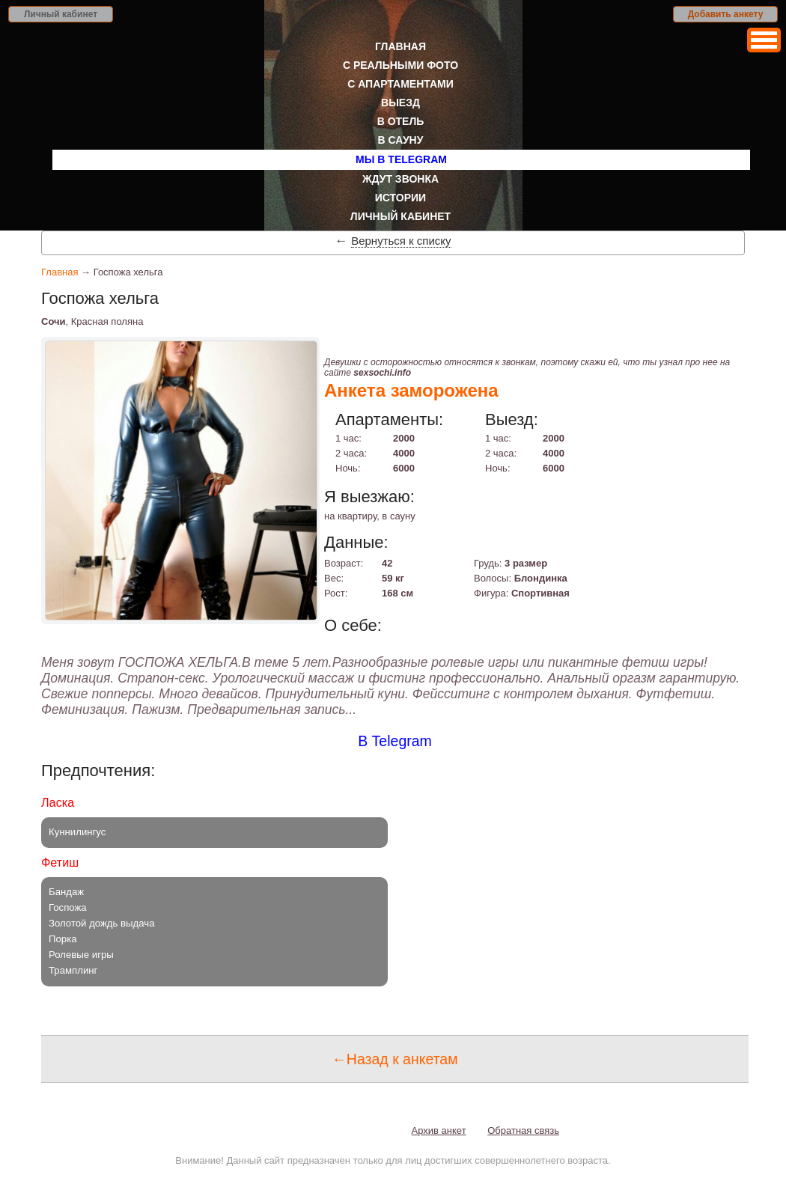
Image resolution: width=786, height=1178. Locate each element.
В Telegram (395, 741)
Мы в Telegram (401, 159)
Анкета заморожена (411, 390)
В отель (400, 121)
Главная (400, 46)
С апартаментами (400, 84)
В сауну (401, 140)
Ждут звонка (400, 179)
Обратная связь (523, 1130)
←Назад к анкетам (394, 1059)
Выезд (400, 103)
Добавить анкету (726, 14)
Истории (400, 198)
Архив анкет (439, 1130)
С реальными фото (400, 65)
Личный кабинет (60, 14)
